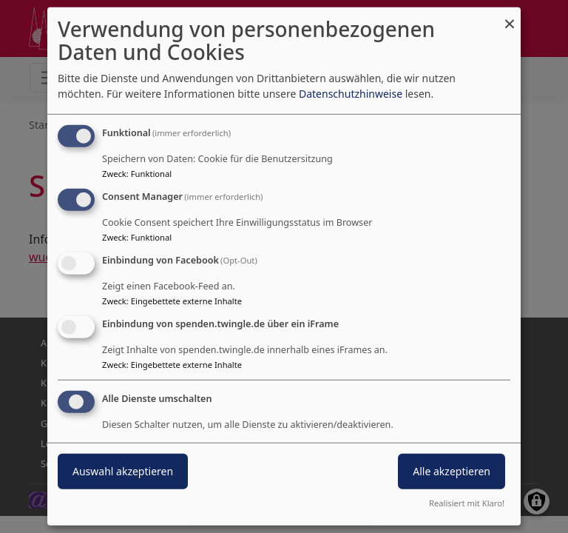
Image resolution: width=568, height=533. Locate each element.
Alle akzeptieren (451, 470)
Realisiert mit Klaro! (466, 503)
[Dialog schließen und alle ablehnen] (509, 16)
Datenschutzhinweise (350, 94)
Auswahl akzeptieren (122, 470)
